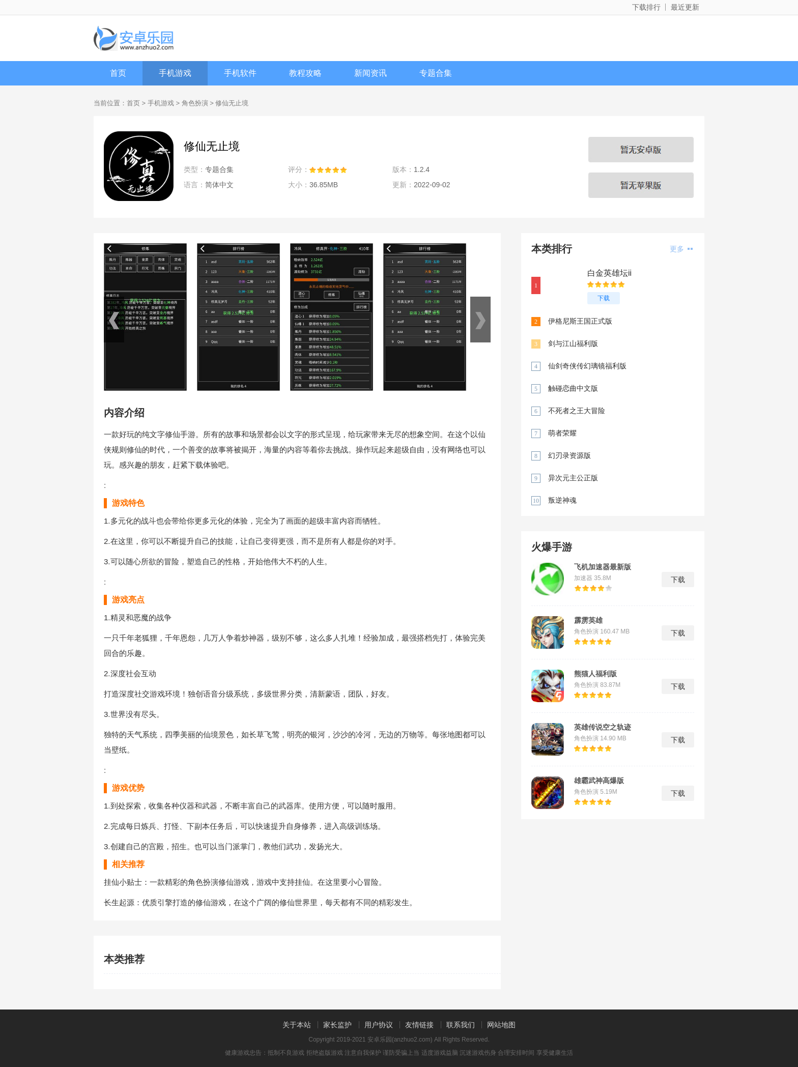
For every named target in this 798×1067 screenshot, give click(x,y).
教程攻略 (305, 73)
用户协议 (378, 1024)
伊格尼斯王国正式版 (580, 321)
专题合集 (435, 73)
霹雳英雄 (588, 620)
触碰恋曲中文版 (573, 388)
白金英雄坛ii (609, 273)
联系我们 (460, 1024)
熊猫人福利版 (595, 674)
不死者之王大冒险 (576, 411)
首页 (118, 73)
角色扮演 (195, 103)
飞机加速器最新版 (602, 567)
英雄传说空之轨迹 (602, 727)
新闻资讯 (370, 73)
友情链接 (419, 1024)
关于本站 (296, 1024)
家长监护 (337, 1024)
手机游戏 (175, 73)
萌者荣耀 (562, 433)
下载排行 (646, 7)
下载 (603, 298)
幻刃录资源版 (569, 455)
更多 (681, 249)
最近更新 (685, 7)
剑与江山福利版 (573, 343)
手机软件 (240, 73)
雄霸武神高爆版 (599, 780)
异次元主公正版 (573, 478)
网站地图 (501, 1024)
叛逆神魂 (562, 500)
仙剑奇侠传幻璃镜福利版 (587, 366)
